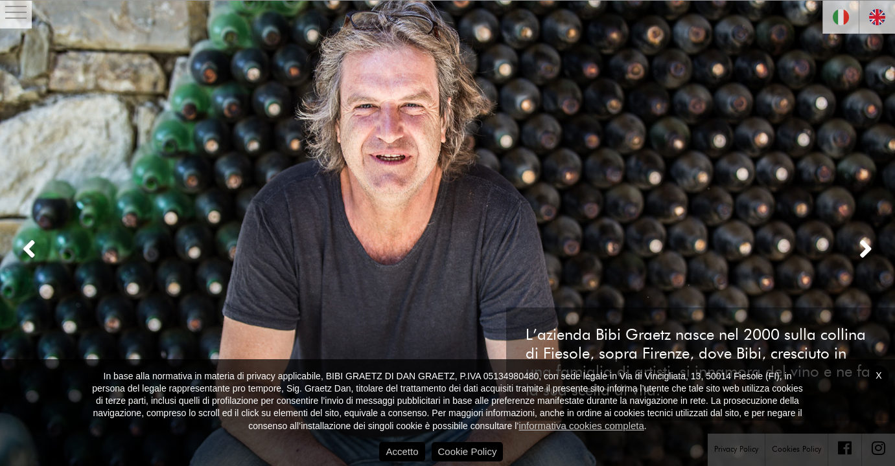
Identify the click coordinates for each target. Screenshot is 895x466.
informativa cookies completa (581, 425)
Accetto (402, 451)
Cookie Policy (467, 451)
